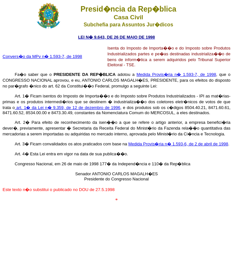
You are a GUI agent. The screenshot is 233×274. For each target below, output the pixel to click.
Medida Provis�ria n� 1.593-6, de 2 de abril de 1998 (178, 144)
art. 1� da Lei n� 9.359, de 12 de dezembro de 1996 (67, 107)
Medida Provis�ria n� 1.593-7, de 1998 (176, 74)
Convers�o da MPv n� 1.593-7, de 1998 (42, 56)
